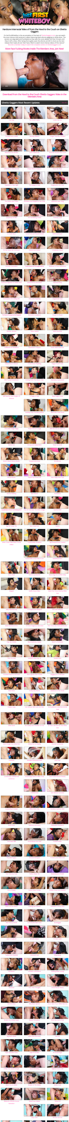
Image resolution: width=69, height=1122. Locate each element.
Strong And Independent (34, 445)
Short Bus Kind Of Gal (57, 1020)
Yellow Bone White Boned (11, 169)
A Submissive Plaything (34, 364)
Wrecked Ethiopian (34, 858)
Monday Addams (34, 136)
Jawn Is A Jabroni (11, 939)
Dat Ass (57, 1036)
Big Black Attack (11, 1036)
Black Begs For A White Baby (57, 575)
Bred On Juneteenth (34, 575)
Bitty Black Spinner (34, 1004)
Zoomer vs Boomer (57, 744)
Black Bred (11, 691)
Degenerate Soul (57, 299)
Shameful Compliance (34, 315)
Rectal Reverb (11, 477)
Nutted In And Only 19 (34, 658)
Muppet (11, 591)
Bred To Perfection (57, 642)
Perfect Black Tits (34, 874)
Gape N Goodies (34, 1052)
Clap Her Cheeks (11, 642)
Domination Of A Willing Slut (11, 299)
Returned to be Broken (11, 152)
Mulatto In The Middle (34, 1085)
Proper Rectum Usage (34, 428)
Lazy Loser (34, 1117)
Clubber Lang (11, 707)
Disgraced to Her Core (57, 185)
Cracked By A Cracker (11, 809)
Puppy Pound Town (57, 364)
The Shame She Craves (11, 201)
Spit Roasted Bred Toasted (57, 542)
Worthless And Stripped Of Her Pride (34, 201)
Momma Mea (11, 1004)
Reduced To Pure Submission (57, 266)
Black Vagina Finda (57, 396)
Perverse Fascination (11, 266)
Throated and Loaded (11, 136)
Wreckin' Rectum (11, 331)
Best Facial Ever (34, 526)
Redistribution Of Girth (57, 874)
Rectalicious (57, 461)
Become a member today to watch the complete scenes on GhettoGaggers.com (34, 45)
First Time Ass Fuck (11, 874)
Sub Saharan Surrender (57, 793)
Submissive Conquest (34, 347)
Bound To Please (57, 315)
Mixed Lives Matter (34, 1101)
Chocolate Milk (11, 841)
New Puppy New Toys (57, 477)
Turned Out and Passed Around (34, 234)
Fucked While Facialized (34, 542)
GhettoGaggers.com (48, 35)
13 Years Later (57, 939)
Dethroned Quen (57, 234)
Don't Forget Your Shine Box (11, 744)
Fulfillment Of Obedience (11, 347)
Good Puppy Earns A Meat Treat (34, 776)
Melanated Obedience (57, 825)
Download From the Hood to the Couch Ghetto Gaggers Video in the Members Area (34, 95)
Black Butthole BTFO (11, 626)
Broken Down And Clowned (57, 890)
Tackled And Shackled (11, 955)
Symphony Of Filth (11, 217)
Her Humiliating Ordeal (34, 217)
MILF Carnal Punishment (11, 380)
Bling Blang (57, 955)
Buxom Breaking (34, 1069)
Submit (57, 526)
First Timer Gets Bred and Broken (57, 626)
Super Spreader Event (11, 1052)
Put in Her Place (57, 169)
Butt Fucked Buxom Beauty (57, 776)
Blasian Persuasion (34, 1020)
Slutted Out (11, 445)
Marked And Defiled (34, 250)
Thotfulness (57, 493)
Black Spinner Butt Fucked (34, 674)
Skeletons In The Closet (57, 691)
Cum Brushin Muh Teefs (34, 922)
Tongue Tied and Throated (57, 136)
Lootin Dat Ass (57, 120)
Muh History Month (11, 922)
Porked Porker (57, 841)
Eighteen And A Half (57, 1069)
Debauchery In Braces (11, 364)
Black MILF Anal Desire (57, 412)
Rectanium (11, 971)
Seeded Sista (57, 658)
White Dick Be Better (11, 906)
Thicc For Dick (11, 658)
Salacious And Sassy (34, 825)
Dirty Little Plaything (34, 299)
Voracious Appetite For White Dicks (11, 282)
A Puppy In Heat (34, 396)
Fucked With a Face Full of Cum (34, 558)
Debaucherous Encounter (34, 282)
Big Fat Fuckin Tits (11, 526)
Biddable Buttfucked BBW (34, 760)
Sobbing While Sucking (57, 971)
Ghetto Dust (57, 1085)
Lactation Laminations (34, 971)
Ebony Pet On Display (34, 744)
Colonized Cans (34, 955)
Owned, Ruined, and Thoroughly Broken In (34, 266)
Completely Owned (57, 250)
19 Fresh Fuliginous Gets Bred (34, 626)
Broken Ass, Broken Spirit (11, 1020)
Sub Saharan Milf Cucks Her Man (34, 707)
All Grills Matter (34, 939)
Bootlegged (57, 922)
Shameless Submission (57, 380)
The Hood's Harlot (34, 120)
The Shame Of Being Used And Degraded (11, 315)
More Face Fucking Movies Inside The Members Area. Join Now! (34, 48)
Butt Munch (34, 493)
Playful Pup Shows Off (34, 477)
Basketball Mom (57, 558)
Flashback (11, 760)
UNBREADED (34, 793)
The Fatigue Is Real (34, 185)
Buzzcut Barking (11, 493)
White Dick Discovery (34, 1036)
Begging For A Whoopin (57, 674)
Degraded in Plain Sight (11, 185)
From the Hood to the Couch (57, 152)
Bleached (11, 987)
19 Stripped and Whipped (34, 609)
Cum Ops (11, 120)
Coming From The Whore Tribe (34, 380)
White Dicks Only (34, 809)
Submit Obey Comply (34, 890)
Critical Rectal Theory (57, 987)
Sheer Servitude (57, 445)
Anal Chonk (11, 825)
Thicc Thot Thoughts (34, 987)
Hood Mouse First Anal (34, 841)
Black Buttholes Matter (34, 642)
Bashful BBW (57, 510)
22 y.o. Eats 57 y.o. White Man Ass (57, 1004)
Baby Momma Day (11, 609)
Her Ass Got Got (57, 1117)
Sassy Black (11, 575)
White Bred (11, 725)
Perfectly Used (57, 217)
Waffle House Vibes (34, 591)
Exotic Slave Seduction (57, 347)
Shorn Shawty (11, 890)
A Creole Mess (11, 234)
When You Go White (11, 1085)
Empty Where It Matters (34, 169)
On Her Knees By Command (11, 250)
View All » (64, 102)
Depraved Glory (57, 282)
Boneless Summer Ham (57, 809)
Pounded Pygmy (11, 858)
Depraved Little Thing (57, 201)
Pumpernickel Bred (34, 461)
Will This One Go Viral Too (57, 428)
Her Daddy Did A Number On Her (34, 725)
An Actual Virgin (57, 1052)
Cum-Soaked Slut (34, 152)
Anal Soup (57, 760)
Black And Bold (57, 331)
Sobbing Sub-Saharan (34, 906)
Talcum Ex (57, 1101)
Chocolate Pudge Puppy (11, 428)
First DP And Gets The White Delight (34, 510)
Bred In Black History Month (11, 461)
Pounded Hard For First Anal (11, 674)
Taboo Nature (34, 331)
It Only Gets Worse (34, 691)
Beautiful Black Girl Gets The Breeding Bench (11, 510)
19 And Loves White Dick (57, 858)
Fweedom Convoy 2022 (57, 906)
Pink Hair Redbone (57, 609)
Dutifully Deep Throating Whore (34, 412)
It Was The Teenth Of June (11, 1069)
